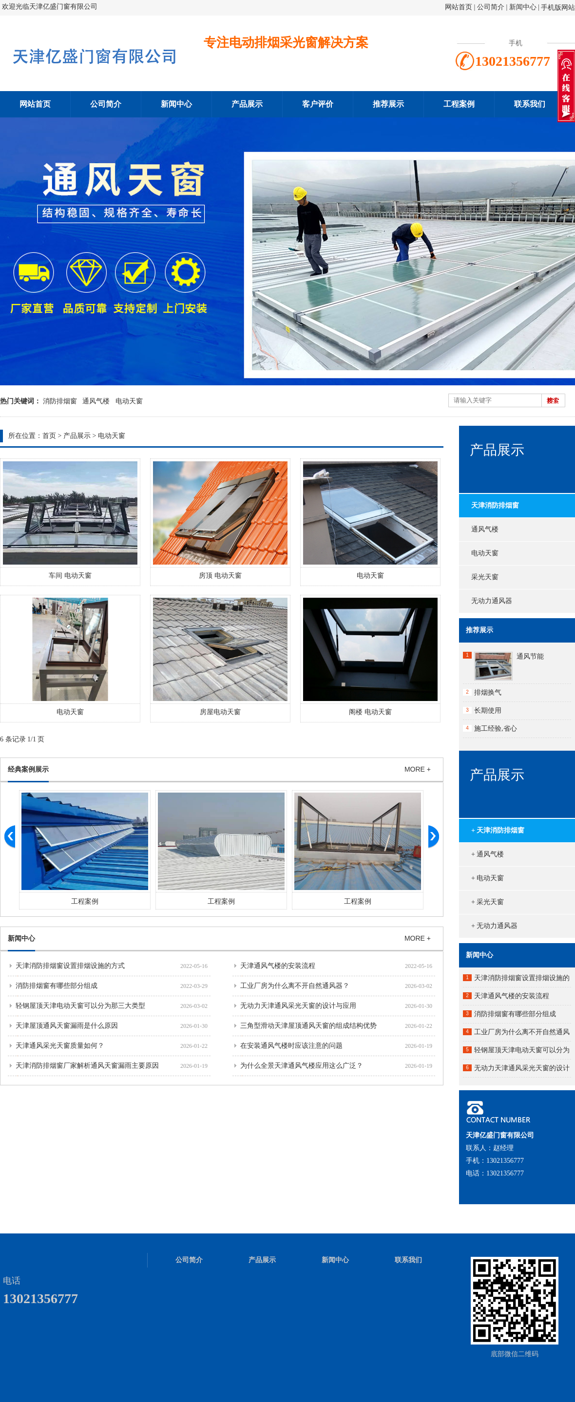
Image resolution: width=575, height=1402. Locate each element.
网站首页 (458, 7)
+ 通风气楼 (487, 854)
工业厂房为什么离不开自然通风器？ (294, 985)
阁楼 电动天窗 (370, 712)
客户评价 (317, 104)
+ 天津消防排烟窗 (497, 830)
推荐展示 (388, 104)
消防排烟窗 (60, 401)
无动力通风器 (491, 601)
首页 (49, 435)
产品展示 (247, 104)
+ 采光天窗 (487, 902)
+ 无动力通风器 (494, 925)
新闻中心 (523, 7)
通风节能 (530, 656)
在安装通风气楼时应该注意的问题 (291, 1045)
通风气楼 (96, 401)
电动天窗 (129, 401)
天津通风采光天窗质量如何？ (60, 1045)
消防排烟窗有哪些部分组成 (56, 985)
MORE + (417, 769)
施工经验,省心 (495, 728)
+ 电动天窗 (487, 878)
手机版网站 (558, 7)
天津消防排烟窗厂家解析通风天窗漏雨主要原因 (87, 1065)
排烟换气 (487, 692)
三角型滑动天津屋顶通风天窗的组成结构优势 (308, 1025)
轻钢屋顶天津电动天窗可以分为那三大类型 (80, 1005)
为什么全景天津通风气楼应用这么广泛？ (301, 1065)
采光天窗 (484, 577)
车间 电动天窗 (70, 575)
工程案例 (459, 104)
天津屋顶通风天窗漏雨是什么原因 (67, 1025)
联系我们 (529, 104)
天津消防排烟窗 (495, 505)
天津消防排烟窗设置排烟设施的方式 (70, 965)
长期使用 (487, 710)
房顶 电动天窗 (220, 575)
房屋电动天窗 (220, 712)
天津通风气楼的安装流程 (277, 965)
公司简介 (491, 7)
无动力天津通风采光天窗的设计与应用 (298, 1005)
